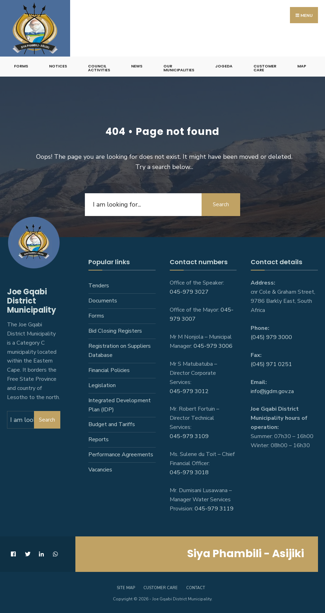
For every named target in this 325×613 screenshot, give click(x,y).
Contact (195, 588)
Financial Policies (109, 370)
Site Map (126, 588)
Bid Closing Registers (115, 331)
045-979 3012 (189, 391)
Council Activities (99, 68)
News (136, 66)
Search (221, 204)
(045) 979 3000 (271, 337)
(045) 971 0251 (271, 364)
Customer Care (264, 68)
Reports (98, 439)
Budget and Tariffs (111, 424)
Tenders (98, 285)
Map (301, 66)
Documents (102, 301)
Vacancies (100, 470)
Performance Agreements (120, 454)
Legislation (102, 385)
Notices (58, 66)
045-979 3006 (213, 346)
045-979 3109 (189, 436)
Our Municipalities (178, 68)
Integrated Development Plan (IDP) (119, 405)
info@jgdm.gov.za (272, 391)
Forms (21, 66)
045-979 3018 (189, 472)
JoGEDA (223, 66)
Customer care (160, 588)
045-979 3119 (214, 509)
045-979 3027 (189, 292)
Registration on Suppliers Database (119, 350)
